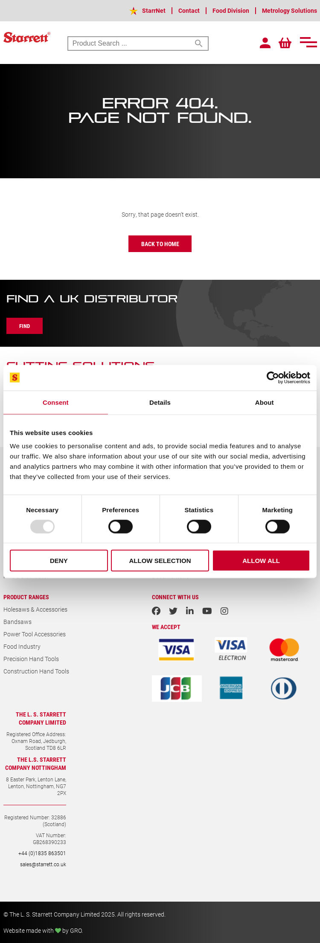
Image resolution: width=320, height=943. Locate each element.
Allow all (261, 560)
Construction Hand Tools (36, 671)
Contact (189, 10)
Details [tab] (160, 402)
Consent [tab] (56, 402)
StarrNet (154, 10)
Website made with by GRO (42, 930)
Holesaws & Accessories (35, 609)
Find (24, 326)
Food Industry (22, 646)
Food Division (230, 10)
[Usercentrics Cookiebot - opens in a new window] (273, 377)
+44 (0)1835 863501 (42, 853)
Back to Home (160, 244)
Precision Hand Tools (31, 659)
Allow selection (160, 560)
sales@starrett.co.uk (43, 864)
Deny (59, 560)
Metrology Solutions (289, 10)
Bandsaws (17, 622)
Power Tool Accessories (34, 634)
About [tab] (264, 402)
